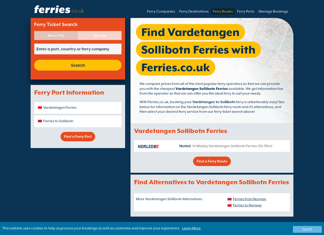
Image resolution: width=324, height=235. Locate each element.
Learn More (191, 228)
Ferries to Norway (247, 205)
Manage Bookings (273, 11)
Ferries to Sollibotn (58, 121)
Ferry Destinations (194, 11)
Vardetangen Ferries (59, 108)
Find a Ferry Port (78, 137)
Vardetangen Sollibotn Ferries (202, 89)
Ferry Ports (245, 11)
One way (99, 35)
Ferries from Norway (249, 199)
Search (78, 65)
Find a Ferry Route (212, 161)
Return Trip (56, 35)
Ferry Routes (223, 11)
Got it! (307, 229)
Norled (185, 146)
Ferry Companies (161, 11)
